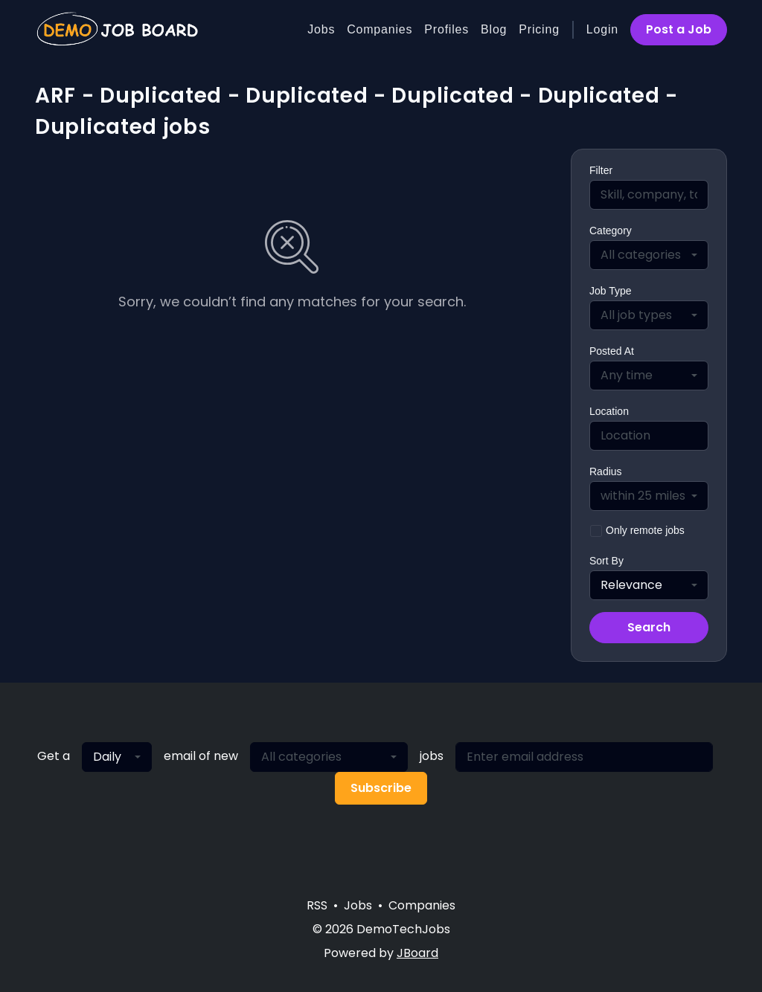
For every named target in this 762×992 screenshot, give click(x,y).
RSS (317, 905)
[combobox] (648, 255)
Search (648, 627)
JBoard (417, 953)
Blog (494, 29)
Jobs (321, 29)
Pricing (539, 29)
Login (602, 29)
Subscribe (381, 787)
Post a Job (678, 29)
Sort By (606, 561)
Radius (605, 471)
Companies (379, 29)
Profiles (446, 29)
